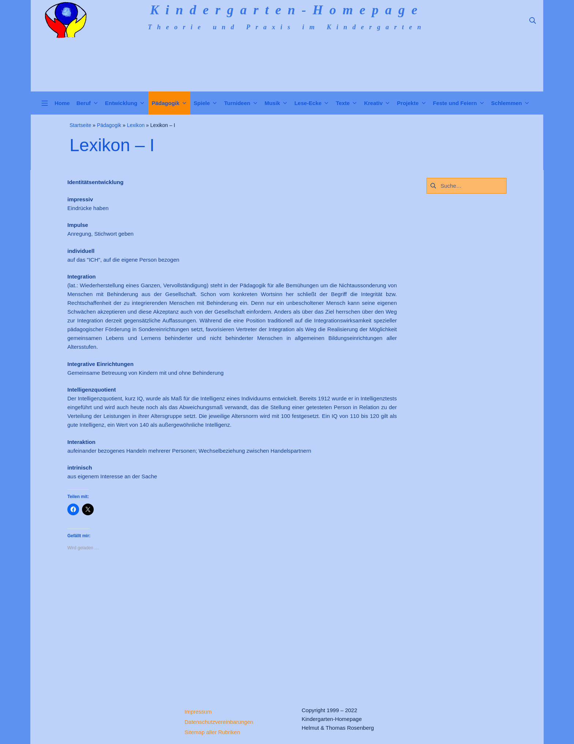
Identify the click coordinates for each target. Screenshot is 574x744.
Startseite (80, 125)
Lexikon (136, 125)
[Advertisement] (232, 622)
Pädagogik (109, 125)
